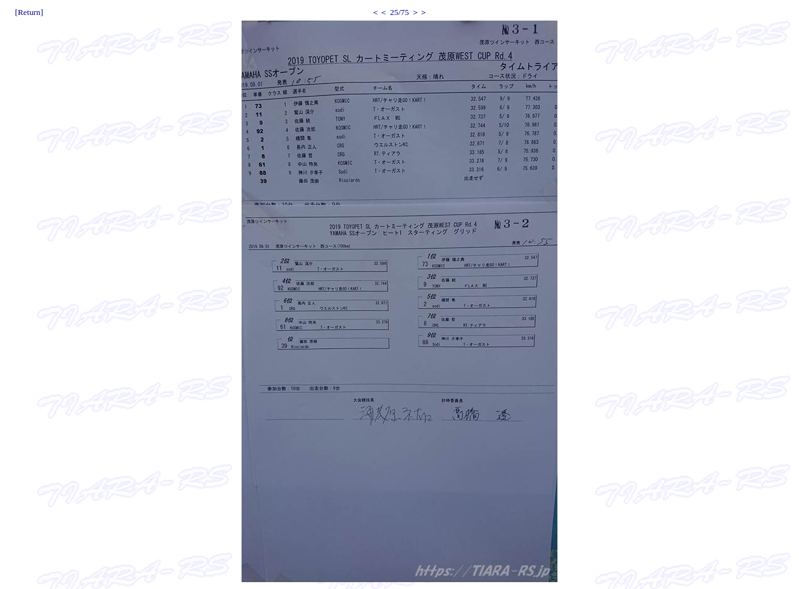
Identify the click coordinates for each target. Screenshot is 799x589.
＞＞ (419, 12)
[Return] (29, 12)
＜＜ (379, 12)
